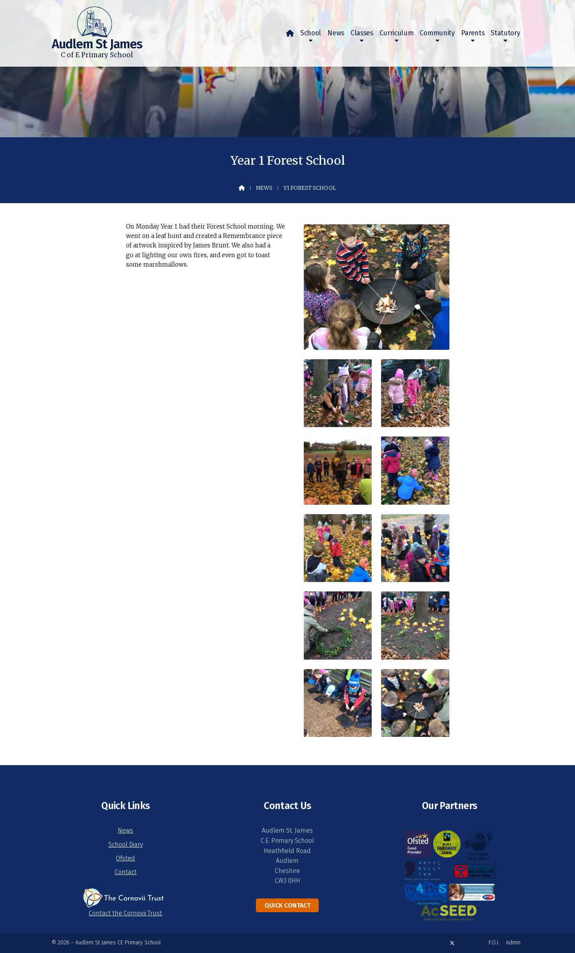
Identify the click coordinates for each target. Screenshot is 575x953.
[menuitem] (290, 33)
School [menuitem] (310, 33)
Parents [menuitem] (473, 33)
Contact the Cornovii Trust (125, 913)
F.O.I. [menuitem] (494, 942)
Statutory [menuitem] (505, 33)
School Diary (125, 844)
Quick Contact (287, 905)
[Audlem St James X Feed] (452, 943)
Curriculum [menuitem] (397, 33)
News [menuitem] (335, 33)
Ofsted (125, 858)
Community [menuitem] (437, 33)
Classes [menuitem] (361, 33)
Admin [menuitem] (513, 942)
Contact (126, 872)
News (264, 187)
